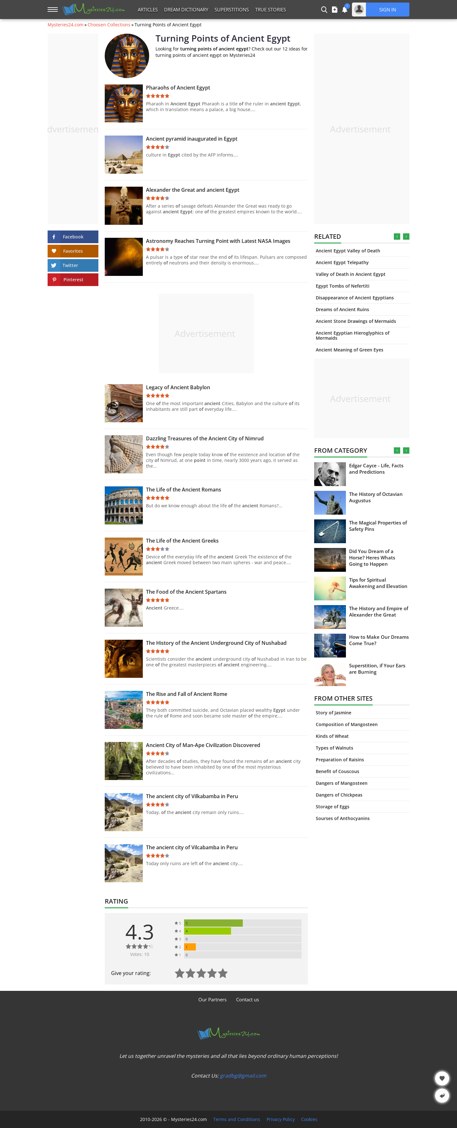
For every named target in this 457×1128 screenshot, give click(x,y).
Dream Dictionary (186, 9)
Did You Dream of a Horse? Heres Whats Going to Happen (372, 557)
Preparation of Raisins (340, 760)
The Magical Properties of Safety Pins (378, 525)
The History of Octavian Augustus (376, 497)
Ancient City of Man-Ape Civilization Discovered (203, 745)
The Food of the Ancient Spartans (186, 591)
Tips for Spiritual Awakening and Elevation (378, 583)
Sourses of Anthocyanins (343, 818)
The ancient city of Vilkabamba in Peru (192, 796)
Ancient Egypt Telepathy (342, 262)
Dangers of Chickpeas (339, 795)
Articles (148, 9)
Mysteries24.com (65, 24)
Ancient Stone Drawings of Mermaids (356, 321)
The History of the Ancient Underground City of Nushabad (216, 642)
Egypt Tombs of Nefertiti (342, 286)
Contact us (247, 999)
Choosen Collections (109, 24)
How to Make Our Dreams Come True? (379, 640)
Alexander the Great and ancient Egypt (192, 189)
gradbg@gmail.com (243, 1075)
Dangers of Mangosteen (342, 783)
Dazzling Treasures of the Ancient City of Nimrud (205, 438)
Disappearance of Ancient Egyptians (355, 298)
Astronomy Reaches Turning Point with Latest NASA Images (218, 240)
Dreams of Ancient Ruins (342, 309)
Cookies (309, 1119)
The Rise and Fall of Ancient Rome (186, 694)
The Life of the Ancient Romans (183, 489)
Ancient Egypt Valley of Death (348, 251)
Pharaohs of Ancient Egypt (178, 87)
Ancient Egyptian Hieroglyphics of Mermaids (352, 335)
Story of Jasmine (333, 713)
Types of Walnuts (334, 748)
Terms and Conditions (236, 1119)
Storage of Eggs (332, 807)
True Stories (270, 9)
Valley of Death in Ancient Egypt (351, 274)
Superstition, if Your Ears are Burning (377, 668)
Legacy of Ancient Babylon (178, 387)
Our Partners (212, 999)
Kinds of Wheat (332, 736)
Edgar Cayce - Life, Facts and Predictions (376, 468)
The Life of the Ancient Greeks (182, 540)
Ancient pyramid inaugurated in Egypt (191, 138)
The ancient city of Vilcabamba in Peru (192, 847)
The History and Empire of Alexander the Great (378, 611)
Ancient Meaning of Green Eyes (349, 350)
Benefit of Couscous (337, 771)
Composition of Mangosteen (347, 724)
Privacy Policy (281, 1119)
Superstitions (232, 9)
